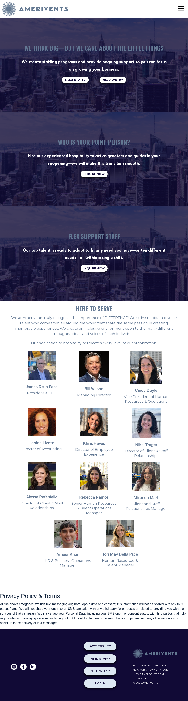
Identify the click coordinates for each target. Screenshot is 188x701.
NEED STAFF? (75, 80)
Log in (100, 683)
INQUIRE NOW (94, 174)
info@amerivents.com (148, 674)
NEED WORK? (113, 80)
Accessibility (100, 646)
